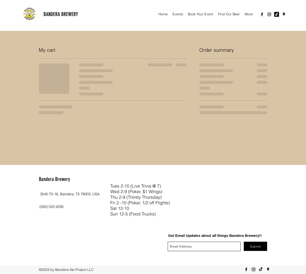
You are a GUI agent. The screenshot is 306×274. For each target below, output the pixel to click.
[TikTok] (276, 14)
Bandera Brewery (54, 179)
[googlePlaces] (283, 14)
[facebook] (262, 14)
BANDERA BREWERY (61, 14)
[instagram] (269, 14)
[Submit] (255, 246)
